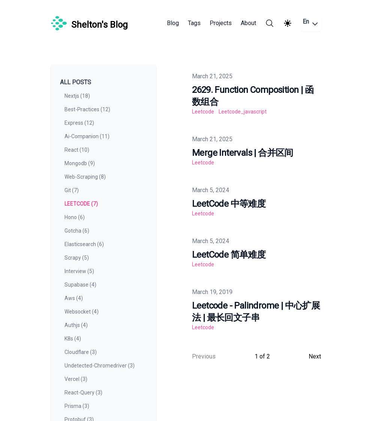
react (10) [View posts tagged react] (76, 150)
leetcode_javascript (243, 112)
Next (315, 356)
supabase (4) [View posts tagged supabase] (80, 285)
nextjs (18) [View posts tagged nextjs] (77, 96)
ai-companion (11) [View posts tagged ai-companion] (87, 136)
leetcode (203, 112)
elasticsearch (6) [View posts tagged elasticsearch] (84, 244)
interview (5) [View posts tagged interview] (79, 271)
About (248, 23)
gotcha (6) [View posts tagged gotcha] (76, 231)
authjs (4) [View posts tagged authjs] (76, 325)
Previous (204, 356)
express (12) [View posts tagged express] (79, 123)
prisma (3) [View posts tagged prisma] (76, 406)
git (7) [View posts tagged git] (71, 190)
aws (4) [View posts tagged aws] (73, 298)
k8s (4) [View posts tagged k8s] (72, 339)
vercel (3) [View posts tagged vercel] (75, 379)
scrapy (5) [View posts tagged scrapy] (76, 258)
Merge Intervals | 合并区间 (242, 153)
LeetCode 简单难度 (229, 254)
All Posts (75, 82)
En (311, 23)
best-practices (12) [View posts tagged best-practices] (87, 109)
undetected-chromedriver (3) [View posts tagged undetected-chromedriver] (99, 366)
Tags (194, 23)
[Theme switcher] (287, 23)
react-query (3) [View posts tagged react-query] (83, 393)
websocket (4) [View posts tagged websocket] (81, 312)
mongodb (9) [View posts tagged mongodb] (79, 163)
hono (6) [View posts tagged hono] (74, 217)
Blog (173, 23)
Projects (221, 23)
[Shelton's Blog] (89, 23)
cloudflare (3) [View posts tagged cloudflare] (80, 352)
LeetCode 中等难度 (229, 204)
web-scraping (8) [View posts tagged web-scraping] (85, 177)
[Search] (269, 23)
